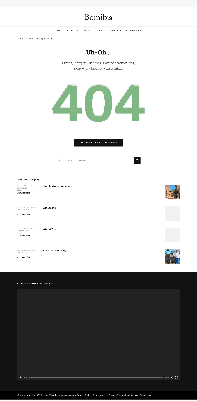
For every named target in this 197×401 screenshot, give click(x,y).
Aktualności (23, 194)
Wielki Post (50, 230)
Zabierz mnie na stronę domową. (98, 144)
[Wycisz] (172, 379)
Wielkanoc (49, 209)
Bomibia (98, 16)
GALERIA (88, 31)
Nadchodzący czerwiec (57, 187)
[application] (98, 335)
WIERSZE (71, 31)
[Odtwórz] (20, 379)
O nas (57, 31)
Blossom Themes (117, 396)
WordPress (145, 396)
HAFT (102, 31)
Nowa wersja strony (55, 252)
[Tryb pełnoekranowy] (176, 379)
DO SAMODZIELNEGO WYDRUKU (126, 31)
